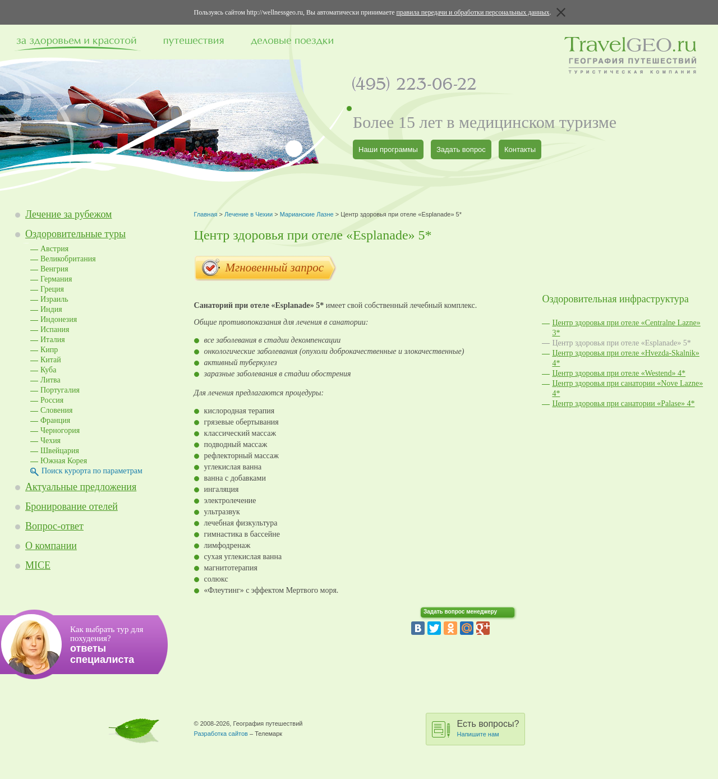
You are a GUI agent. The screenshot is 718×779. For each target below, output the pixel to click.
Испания (54, 329)
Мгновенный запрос (265, 268)
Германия (56, 279)
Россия (51, 400)
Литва (50, 380)
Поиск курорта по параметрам (92, 471)
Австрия (54, 249)
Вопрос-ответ (54, 526)
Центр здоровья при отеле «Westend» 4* (618, 373)
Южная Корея (63, 461)
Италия (52, 339)
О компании (51, 545)
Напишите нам (478, 734)
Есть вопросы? (488, 728)
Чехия (50, 440)
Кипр (49, 349)
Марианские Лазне (307, 214)
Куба (48, 370)
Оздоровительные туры (75, 233)
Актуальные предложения (80, 486)
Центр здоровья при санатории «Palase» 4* (623, 403)
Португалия (60, 390)
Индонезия (58, 319)
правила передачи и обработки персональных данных (473, 12)
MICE (37, 565)
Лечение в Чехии (248, 214)
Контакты (520, 149)
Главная (206, 214)
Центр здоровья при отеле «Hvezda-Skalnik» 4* (625, 358)
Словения (56, 410)
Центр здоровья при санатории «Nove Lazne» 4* (627, 388)
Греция (52, 289)
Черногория (60, 430)
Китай (50, 360)
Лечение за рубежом (68, 214)
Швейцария (59, 450)
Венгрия (54, 269)
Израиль (54, 299)
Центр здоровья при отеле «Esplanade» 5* (621, 343)
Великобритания (68, 259)
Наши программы (388, 149)
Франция (55, 420)
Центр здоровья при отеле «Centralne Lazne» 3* (626, 328)
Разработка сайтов (221, 733)
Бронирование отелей (71, 506)
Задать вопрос (461, 149)
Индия (51, 309)
